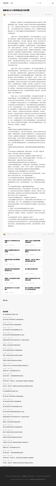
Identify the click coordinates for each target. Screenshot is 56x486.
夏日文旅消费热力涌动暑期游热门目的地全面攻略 (29, 281)
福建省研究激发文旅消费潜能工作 (12, 257)
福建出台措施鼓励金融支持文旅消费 (12, 249)
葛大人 (23, 284)
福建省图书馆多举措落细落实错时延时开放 (12, 265)
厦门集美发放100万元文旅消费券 (12, 281)
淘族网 (5, 3)
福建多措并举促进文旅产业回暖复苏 (29, 249)
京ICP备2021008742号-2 (40, 479)
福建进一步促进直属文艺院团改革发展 (12, 273)
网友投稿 (9, 14)
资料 (49, 14)
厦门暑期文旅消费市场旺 (28, 264)
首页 (46, 14)
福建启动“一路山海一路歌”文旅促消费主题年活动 (29, 257)
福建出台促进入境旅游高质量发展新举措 (29, 241)
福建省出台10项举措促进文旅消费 (12, 241)
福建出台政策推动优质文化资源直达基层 (29, 273)
